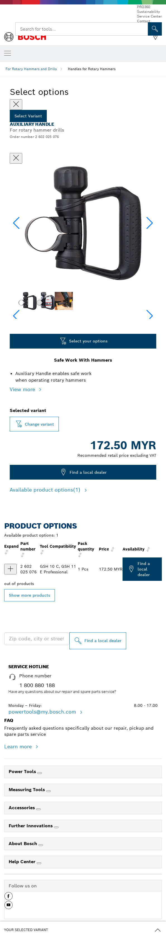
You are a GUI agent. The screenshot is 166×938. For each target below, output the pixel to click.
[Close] (16, 104)
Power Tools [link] (23, 771)
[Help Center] (39, 863)
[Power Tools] (39, 773)
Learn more (18, 746)
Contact (143, 21)
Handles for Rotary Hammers (92, 69)
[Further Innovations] (56, 827)
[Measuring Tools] (48, 791)
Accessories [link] (22, 808)
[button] (149, 223)
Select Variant (28, 116)
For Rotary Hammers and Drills (31, 69)
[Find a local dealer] (97, 640)
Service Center (149, 16)
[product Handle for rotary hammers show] (10, 569)
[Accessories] (38, 809)
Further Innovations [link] (31, 826)
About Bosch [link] (23, 843)
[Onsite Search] (155, 29)
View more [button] (23, 389)
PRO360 (143, 7)
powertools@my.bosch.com (43, 712)
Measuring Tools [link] (27, 790)
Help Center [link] (23, 862)
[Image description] (27, 301)
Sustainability (148, 11)
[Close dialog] (16, 158)
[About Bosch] (40, 845)
